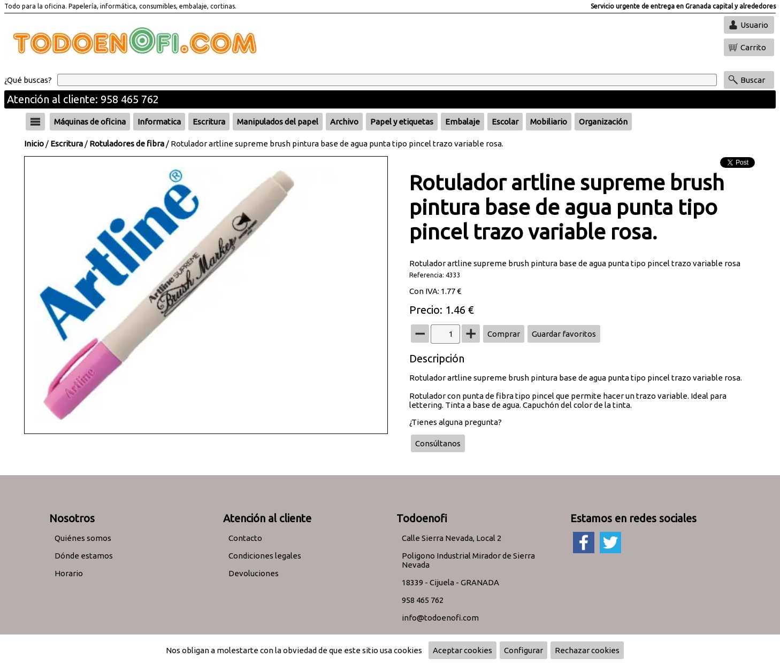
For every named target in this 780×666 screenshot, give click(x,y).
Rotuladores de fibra (126, 143)
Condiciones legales (264, 555)
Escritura (66, 143)
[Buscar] (387, 80)
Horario (69, 573)
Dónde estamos (84, 555)
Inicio (34, 143)
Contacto (245, 538)
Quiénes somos (83, 538)
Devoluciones (253, 573)
